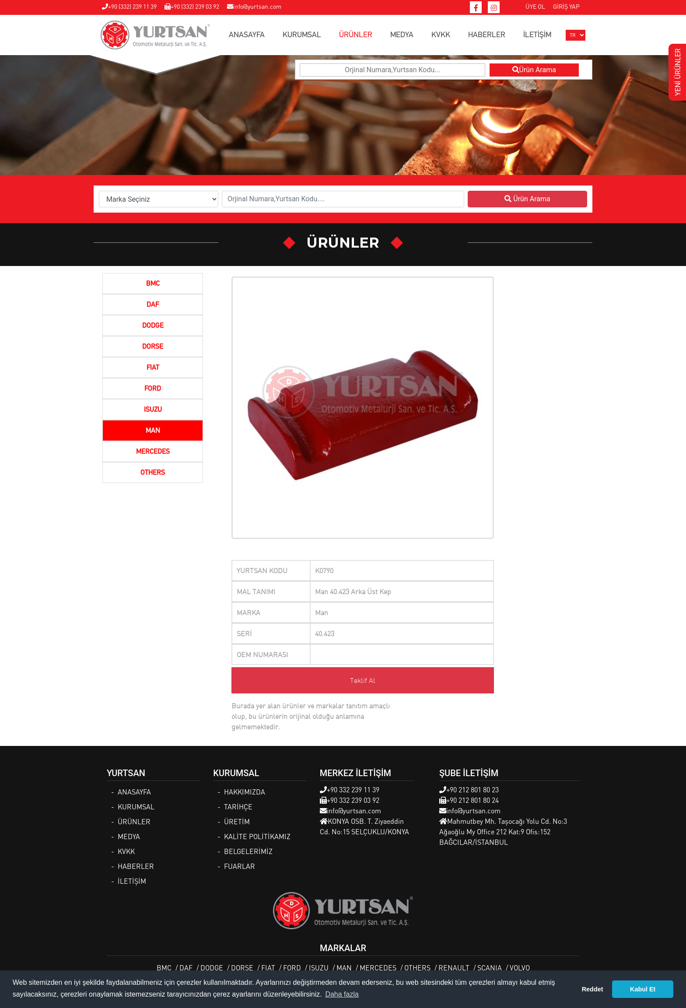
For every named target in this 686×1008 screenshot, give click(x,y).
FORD (152, 388)
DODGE (153, 325)
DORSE (152, 346)
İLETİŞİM (537, 35)
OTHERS (152, 472)
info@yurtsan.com (254, 6)
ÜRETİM (237, 821)
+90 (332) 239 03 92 (191, 6)
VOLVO (520, 967)
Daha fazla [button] (342, 994)
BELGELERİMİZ (248, 851)
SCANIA (489, 967)
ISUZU (153, 409)
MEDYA (401, 35)
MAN (153, 430)
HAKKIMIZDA (244, 791)
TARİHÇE (238, 806)
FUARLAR (239, 866)
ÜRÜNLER (355, 35)
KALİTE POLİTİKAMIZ (257, 836)
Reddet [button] (592, 989)
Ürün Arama (534, 70)
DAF (153, 304)
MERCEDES (153, 451)
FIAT (153, 367)
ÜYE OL (535, 6)
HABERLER (486, 35)
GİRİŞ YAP (566, 6)
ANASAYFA (247, 35)
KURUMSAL (302, 35)
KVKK (440, 35)
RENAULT (453, 967)
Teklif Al (362, 680)
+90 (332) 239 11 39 (129, 6)
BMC (153, 283)
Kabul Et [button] (642, 989)
